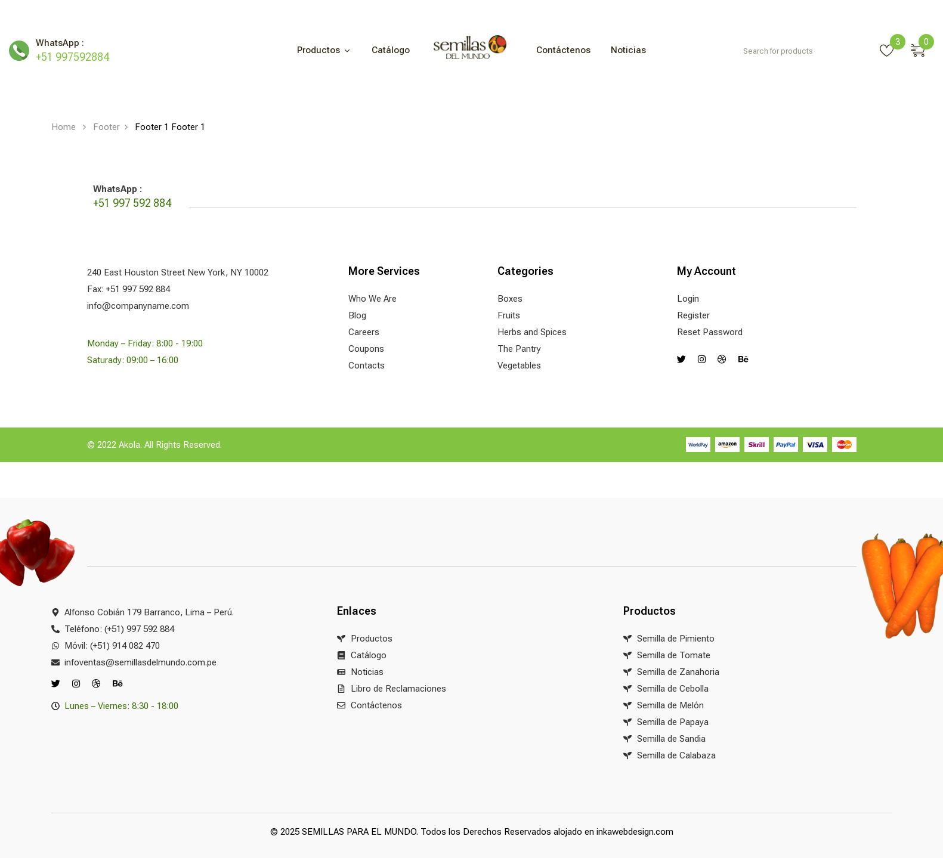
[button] (922, 48)
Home (63, 127)
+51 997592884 (72, 57)
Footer (106, 127)
